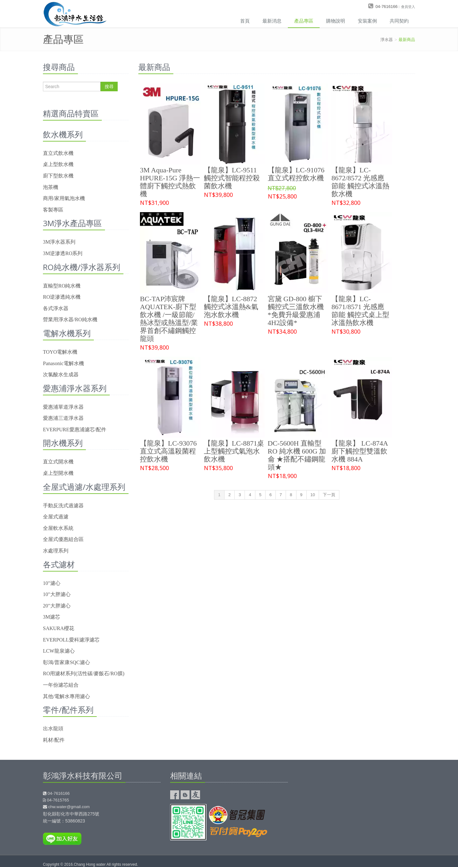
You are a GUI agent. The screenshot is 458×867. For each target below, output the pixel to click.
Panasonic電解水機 (63, 363)
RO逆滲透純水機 (61, 297)
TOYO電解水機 (60, 352)
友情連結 (195, 794)
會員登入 (408, 6)
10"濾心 (51, 583)
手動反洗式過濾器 (63, 505)
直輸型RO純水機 (61, 285)
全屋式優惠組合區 (63, 539)
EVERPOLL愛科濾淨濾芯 (71, 639)
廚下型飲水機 (58, 175)
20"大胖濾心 (57, 605)
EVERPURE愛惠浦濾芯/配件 (74, 429)
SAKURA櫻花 (58, 628)
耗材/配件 (54, 740)
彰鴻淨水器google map (356, 803)
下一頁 (329, 494)
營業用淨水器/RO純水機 (70, 319)
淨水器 (386, 39)
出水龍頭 (53, 728)
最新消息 (271, 20)
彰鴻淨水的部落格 (185, 794)
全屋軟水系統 (58, 528)
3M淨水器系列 (59, 242)
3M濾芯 (51, 617)
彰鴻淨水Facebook (174, 794)
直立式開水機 (58, 461)
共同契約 (399, 20)
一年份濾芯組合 (61, 685)
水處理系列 (55, 550)
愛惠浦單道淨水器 (63, 407)
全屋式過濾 (55, 516)
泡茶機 (50, 187)
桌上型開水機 (58, 473)
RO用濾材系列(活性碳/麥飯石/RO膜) (83, 673)
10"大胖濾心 (57, 594)
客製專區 (53, 209)
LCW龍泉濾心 (59, 651)
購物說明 (335, 20)
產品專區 (303, 20)
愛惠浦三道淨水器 (63, 418)
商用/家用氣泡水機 (64, 198)
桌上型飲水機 (58, 164)
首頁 (245, 20)
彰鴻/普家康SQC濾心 (66, 662)
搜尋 (109, 86)
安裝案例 (367, 20)
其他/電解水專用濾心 (66, 696)
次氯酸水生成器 (61, 374)
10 (312, 494)
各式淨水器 (55, 308)
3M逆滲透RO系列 (62, 253)
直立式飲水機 (58, 153)
